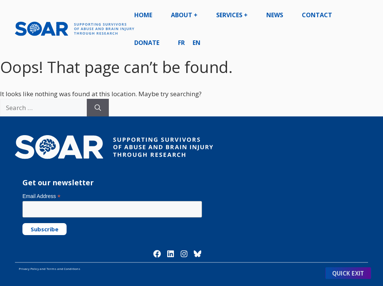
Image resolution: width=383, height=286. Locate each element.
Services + (232, 15)
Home (143, 15)
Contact (317, 15)
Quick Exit (348, 273)
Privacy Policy (29, 269)
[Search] (98, 108)
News (274, 15)
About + (184, 15)
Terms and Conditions (63, 269)
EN (196, 43)
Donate (146, 43)
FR (181, 43)
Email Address (41, 196)
